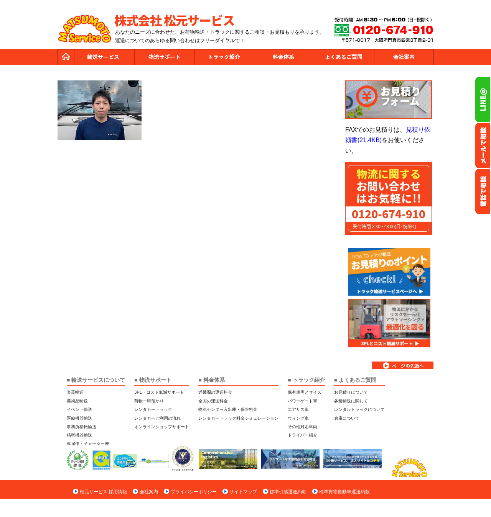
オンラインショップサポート (161, 426)
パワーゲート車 (302, 401)
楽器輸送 (75, 392)
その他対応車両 (302, 426)
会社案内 (403, 57)
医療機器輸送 (79, 418)
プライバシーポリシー (194, 491)
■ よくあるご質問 (355, 380)
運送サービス (104, 57)
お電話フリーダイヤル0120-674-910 (483, 191)
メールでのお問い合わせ (483, 146)
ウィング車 (298, 418)
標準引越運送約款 (288, 491)
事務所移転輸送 (81, 426)
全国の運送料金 (213, 401)
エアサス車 (298, 409)
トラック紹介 (224, 57)
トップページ (66, 57)
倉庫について (346, 418)
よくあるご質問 (344, 57)
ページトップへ (402, 365)
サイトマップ (243, 491)
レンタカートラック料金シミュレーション (238, 418)
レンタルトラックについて (359, 409)
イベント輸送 (79, 409)
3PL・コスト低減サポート (159, 392)
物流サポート (164, 57)
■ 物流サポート (152, 380)
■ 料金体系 (211, 380)
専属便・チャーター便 (88, 444)
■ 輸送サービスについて (96, 380)
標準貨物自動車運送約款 (344, 491)
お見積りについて (351, 392)
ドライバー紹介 (302, 435)
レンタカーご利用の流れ (157, 418)
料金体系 (284, 57)
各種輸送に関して (351, 401)
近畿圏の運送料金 (215, 392)
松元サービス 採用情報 (103, 491)
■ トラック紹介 (306, 380)
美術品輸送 (77, 401)
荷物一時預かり (149, 401)
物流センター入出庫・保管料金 (227, 409)
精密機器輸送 (79, 435)
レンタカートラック (153, 409)
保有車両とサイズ (304, 392)
